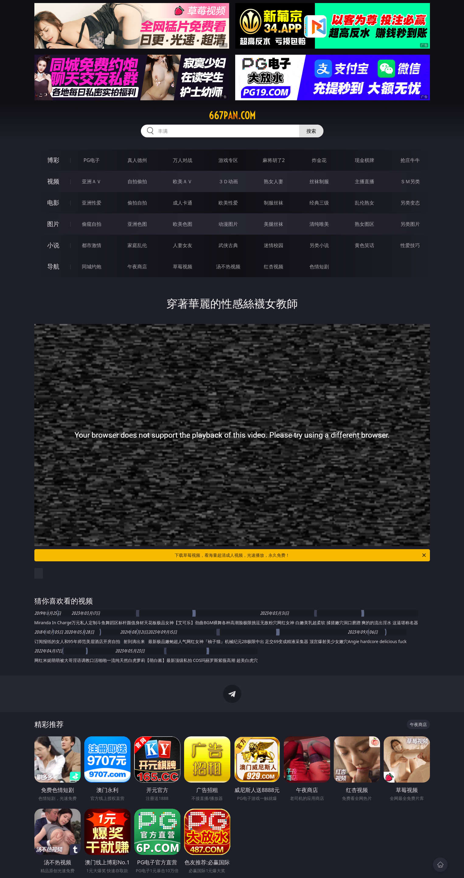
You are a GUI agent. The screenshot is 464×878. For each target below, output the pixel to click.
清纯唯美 (319, 224)
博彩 (53, 160)
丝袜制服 (319, 181)
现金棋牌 (364, 160)
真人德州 (137, 160)
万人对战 (182, 160)
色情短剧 (319, 266)
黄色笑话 (364, 245)
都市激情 (91, 245)
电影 (53, 202)
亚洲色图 (137, 224)
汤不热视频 (228, 266)
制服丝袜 (273, 202)
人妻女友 (182, 245)
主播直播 (364, 181)
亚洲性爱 (91, 202)
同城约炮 (91, 266)
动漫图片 (228, 224)
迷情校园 (273, 245)
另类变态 (410, 202)
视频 (53, 181)
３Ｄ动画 (228, 181)
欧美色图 (182, 224)
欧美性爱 (228, 202)
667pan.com (232, 115)
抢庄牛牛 (410, 160)
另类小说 (319, 245)
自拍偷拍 (137, 181)
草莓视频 (182, 266)
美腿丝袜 (273, 224)
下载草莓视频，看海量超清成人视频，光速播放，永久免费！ (301, 555)
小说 (53, 245)
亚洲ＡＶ (91, 181)
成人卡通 (182, 202)
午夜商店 (137, 266)
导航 (53, 266)
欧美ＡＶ (182, 181)
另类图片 (410, 224)
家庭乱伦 (137, 245)
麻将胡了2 (274, 160)
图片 (53, 224)
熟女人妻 (273, 181)
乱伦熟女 (364, 202)
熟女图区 (364, 224)
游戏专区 (228, 160)
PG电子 (92, 160)
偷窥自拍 (91, 224)
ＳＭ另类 (410, 181)
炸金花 (319, 160)
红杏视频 (273, 266)
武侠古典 (228, 245)
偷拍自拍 (137, 202)
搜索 (311, 131)
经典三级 (319, 202)
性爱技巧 (410, 245)
